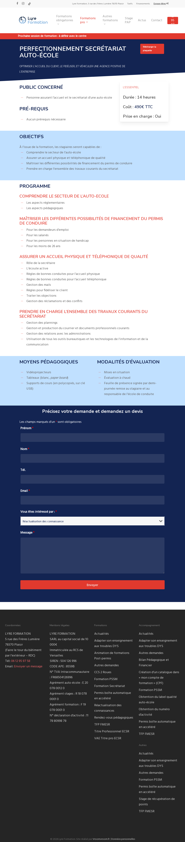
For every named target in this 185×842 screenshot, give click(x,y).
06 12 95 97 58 (20, 661)
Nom (24, 449)
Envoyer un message (28, 666)
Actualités (101, 633)
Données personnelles (123, 839)
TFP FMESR (102, 724)
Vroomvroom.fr (101, 839)
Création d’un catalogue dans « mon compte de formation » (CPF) (159, 678)
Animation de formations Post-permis (111, 655)
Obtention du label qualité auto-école (158, 699)
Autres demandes (106, 665)
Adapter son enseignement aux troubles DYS (113, 643)
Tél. (23, 470)
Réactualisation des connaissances (108, 708)
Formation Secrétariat (109, 686)
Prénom (26, 428)
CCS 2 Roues (102, 672)
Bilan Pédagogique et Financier (154, 662)
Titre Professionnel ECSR (111, 731)
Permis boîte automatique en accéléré (112, 695)
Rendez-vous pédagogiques (113, 717)
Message (27, 532)
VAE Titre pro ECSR (107, 738)
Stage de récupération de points (157, 801)
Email (25, 491)
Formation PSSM (106, 679)
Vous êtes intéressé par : (38, 511)
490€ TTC (143, 107)
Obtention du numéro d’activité (154, 712)
